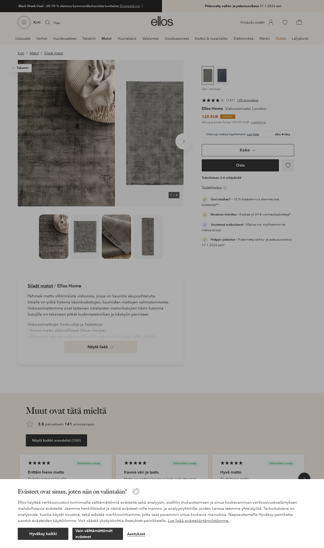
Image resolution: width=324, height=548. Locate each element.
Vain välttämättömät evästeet (93, 533)
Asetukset (136, 534)
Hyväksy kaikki (43, 533)
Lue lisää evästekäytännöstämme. (198, 520)
